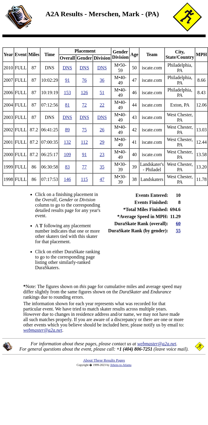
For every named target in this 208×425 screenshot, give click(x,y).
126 (84, 92)
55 (178, 230)
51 (102, 92)
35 (102, 166)
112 (84, 142)
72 (84, 104)
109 (67, 154)
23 (102, 154)
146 (67, 179)
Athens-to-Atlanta (120, 365)
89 (67, 129)
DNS (67, 67)
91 (67, 80)
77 (84, 166)
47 (102, 179)
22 (102, 104)
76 (84, 80)
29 (102, 142)
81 (67, 104)
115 (84, 179)
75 (84, 129)
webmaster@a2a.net (156, 343)
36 (102, 80)
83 (67, 166)
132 (67, 142)
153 (67, 92)
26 (102, 129)
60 (178, 223)
